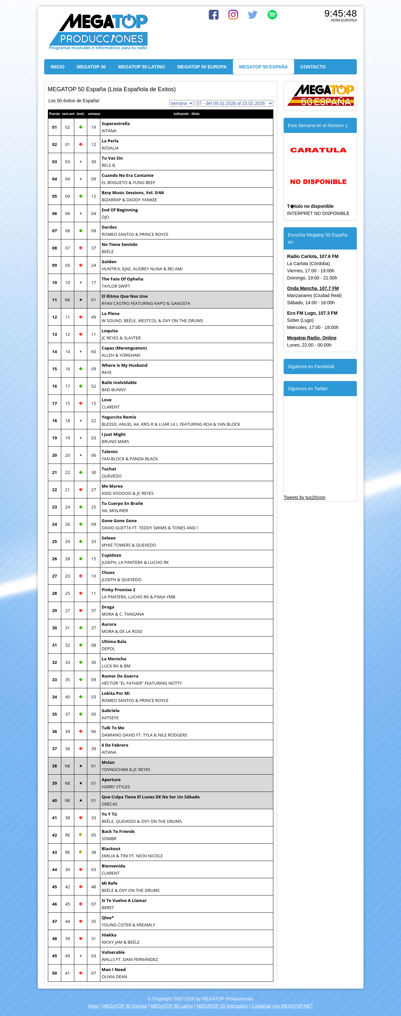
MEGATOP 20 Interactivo (222, 1006)
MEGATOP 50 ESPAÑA (263, 66)
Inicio (93, 1006)
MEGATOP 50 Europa (124, 1006)
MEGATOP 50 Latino (171, 1006)
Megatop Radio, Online (312, 337)
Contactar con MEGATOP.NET (282, 1006)
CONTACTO (313, 66)
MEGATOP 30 (91, 66)
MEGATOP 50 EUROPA (201, 66)
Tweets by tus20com (304, 497)
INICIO (57, 66)
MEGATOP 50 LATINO (141, 66)
